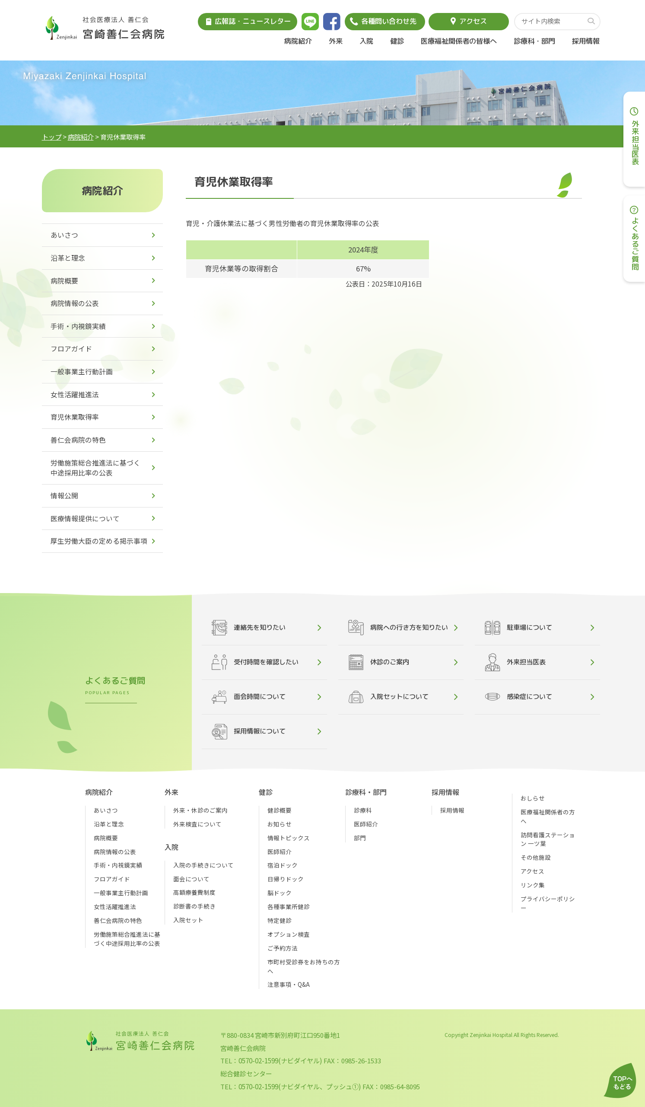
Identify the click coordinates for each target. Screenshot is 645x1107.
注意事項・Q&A (288, 984)
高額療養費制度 (194, 892)
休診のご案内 (378, 662)
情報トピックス (288, 837)
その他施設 (536, 857)
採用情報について (249, 732)
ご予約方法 (282, 948)
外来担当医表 (515, 662)
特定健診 (279, 920)
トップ (51, 136)
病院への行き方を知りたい (398, 627)
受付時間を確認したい (255, 662)
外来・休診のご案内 (200, 810)
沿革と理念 (68, 258)
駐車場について (518, 628)
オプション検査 (288, 934)
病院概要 (64, 281)
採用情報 (586, 41)
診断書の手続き (194, 906)
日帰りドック (285, 878)
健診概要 (279, 810)
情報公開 (64, 496)
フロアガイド (71, 349)
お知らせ (279, 824)
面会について (191, 878)
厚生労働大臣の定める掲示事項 (99, 541)
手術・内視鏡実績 (78, 326)
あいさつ (64, 235)
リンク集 (533, 884)
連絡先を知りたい (249, 627)
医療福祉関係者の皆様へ (459, 41)
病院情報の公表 (75, 303)
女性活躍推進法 (75, 394)
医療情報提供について (85, 518)
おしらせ (533, 798)
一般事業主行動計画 (82, 371)
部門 (360, 837)
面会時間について (249, 697)
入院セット (188, 920)
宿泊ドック (282, 865)
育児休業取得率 (75, 417)
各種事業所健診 (288, 906)
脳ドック (279, 892)
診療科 (363, 810)
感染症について (518, 697)
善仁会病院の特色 (78, 440)
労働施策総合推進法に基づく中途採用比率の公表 (95, 468)
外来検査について (197, 824)
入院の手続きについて (203, 865)
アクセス (532, 871)
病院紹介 (81, 136)
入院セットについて (388, 697)
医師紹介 (279, 851)
